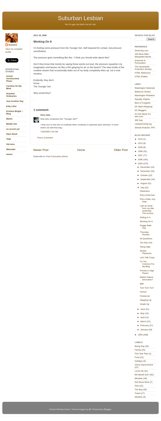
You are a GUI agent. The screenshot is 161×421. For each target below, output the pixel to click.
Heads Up (144, 304)
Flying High (145, 247)
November (145, 171)
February (144, 325)
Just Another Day (14, 101)
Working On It (146, 221)
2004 (140, 335)
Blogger (107, 409)
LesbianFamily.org (143, 124)
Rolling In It (145, 217)
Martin (9, 119)
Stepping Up (145, 300)
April (142, 317)
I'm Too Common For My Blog (147, 264)
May (142, 313)
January (144, 329)
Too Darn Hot (146, 242)
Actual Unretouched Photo (12, 78)
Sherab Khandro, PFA (145, 127)
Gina (42, 115)
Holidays (139, 361)
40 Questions (146, 238)
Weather (139, 397)
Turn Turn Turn (147, 288)
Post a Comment (45, 138)
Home (81, 150)
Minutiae (139, 378)
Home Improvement (144, 365)
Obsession (145, 191)
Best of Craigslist (142, 103)
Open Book (11, 134)
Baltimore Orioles (143, 92)
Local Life (139, 371)
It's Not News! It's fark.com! (143, 115)
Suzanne (13, 45)
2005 (140, 163)
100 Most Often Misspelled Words (143, 55)
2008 (140, 151)
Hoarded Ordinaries (11, 94)
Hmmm (143, 292)
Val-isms (10, 144)
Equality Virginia (142, 99)
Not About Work (142, 382)
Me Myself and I (142, 374)
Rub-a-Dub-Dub (147, 195)
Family (138, 350)
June (143, 309)
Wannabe (10, 149)
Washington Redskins (145, 95)
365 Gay (139, 120)
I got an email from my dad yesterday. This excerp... (147, 210)
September (145, 179)
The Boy (138, 389)
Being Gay (139, 346)
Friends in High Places (147, 271)
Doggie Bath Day (145, 226)
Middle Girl (11, 124)
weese (9, 154)
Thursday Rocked (144, 233)
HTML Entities (141, 76)
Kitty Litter (11, 106)
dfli (90, 409)
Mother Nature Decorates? (146, 278)
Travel (137, 393)
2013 (140, 143)
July (142, 187)
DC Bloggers (141, 110)
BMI (142, 284)
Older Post (121, 150)
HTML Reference (142, 73)
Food (137, 357)
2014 (140, 139)
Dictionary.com (141, 50)
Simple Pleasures (146, 252)
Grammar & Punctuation (140, 61)
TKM (8, 139)
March (143, 321)
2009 (140, 147)
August (144, 183)
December (145, 167)
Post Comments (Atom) (57, 156)
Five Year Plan (141, 353)
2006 (140, 159)
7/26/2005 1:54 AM (49, 131)
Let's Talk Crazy (147, 257)
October (144, 175)
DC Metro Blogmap (143, 106)
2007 (140, 155)
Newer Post (40, 150)
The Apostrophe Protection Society (143, 67)
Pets (137, 386)
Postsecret (145, 296)
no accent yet (13, 129)
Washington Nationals (145, 88)
